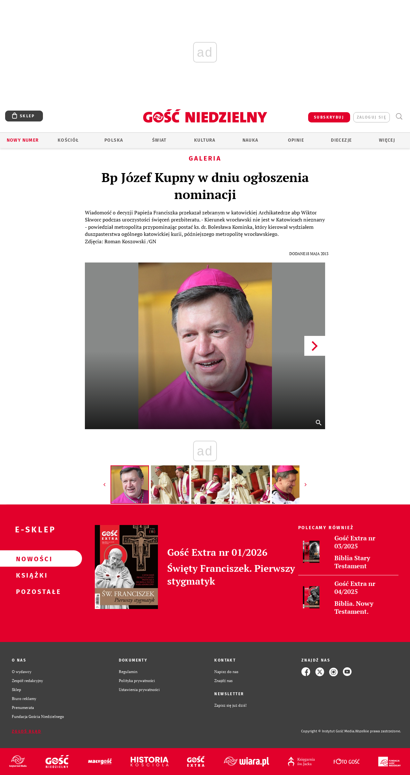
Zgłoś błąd (26, 731)
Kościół (68, 140)
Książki (30, 575)
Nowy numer (23, 140)
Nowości (30, 558)
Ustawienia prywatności (139, 689)
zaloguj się (371, 117)
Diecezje (341, 140)
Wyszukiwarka (399, 116)
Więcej (387, 140)
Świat (159, 140)
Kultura (205, 140)
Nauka (250, 140)
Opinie (296, 140)
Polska (113, 140)
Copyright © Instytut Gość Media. (328, 731)
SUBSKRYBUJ (329, 117)
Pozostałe (30, 591)
